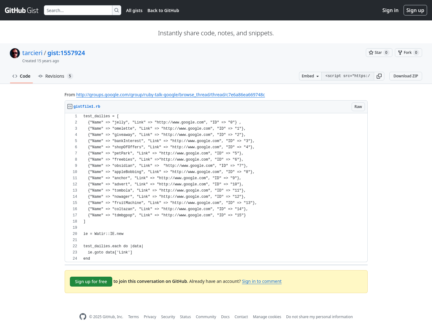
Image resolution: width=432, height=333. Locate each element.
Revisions (55, 76)
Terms (133, 316)
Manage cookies (267, 316)
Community (206, 316)
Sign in (391, 10)
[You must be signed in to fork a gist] (408, 52)
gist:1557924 (66, 53)
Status (185, 316)
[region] (216, 187)
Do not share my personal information (319, 316)
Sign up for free (91, 281)
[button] (379, 76)
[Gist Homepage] (22, 10)
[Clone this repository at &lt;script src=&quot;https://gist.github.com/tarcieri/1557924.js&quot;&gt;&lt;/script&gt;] (347, 76)
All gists (134, 10)
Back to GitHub (163, 10)
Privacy (150, 316)
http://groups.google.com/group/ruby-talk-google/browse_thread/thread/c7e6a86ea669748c (170, 94)
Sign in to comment (261, 281)
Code (21, 76)
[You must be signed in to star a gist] (379, 52)
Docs (225, 316)
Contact (241, 316)
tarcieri (32, 53)
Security (168, 316)
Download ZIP (405, 76)
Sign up (415, 10)
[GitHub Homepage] (83, 317)
